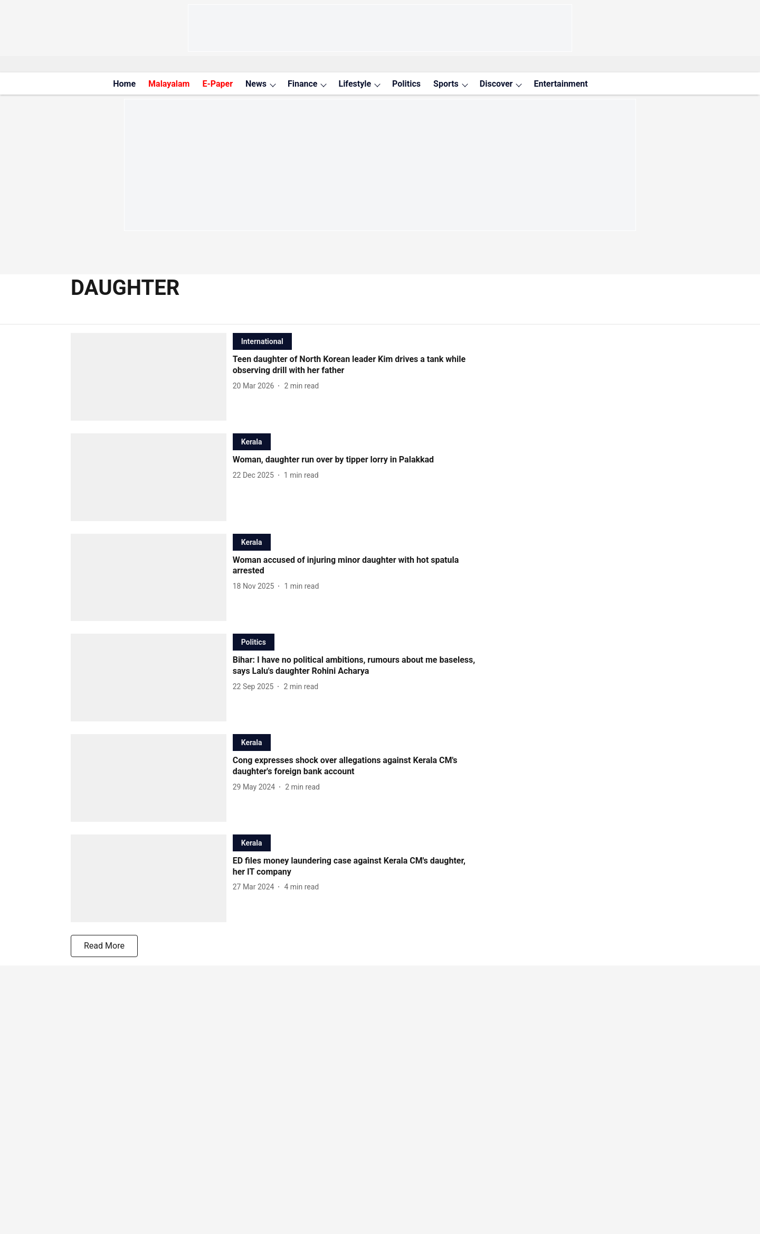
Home (124, 84)
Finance (303, 84)
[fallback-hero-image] (152, 377)
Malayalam (168, 84)
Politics (406, 84)
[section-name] (262, 341)
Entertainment (560, 84)
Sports (446, 84)
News (256, 84)
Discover (496, 84)
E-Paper (217, 84)
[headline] (354, 365)
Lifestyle (354, 84)
